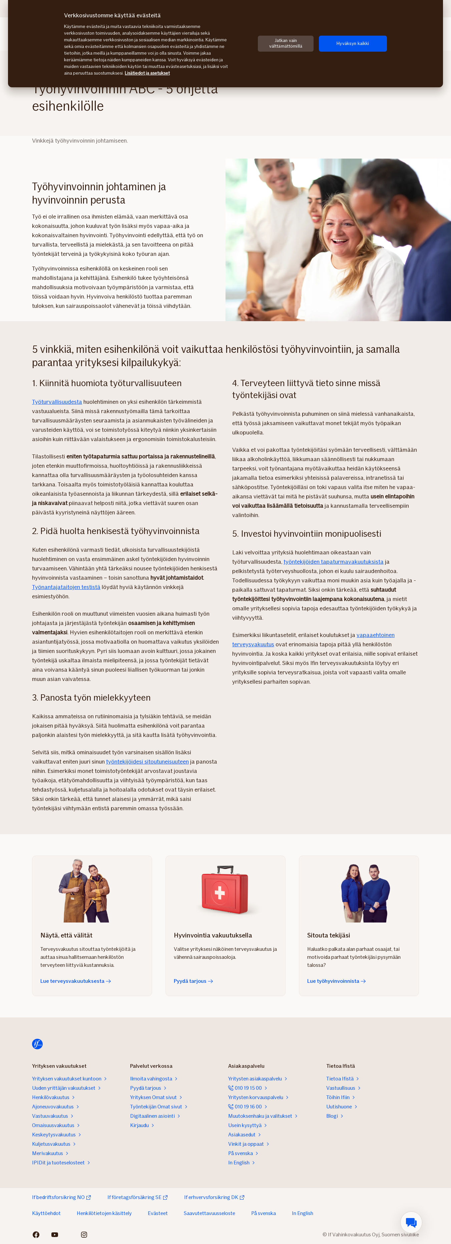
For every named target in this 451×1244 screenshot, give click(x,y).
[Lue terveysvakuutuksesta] (92, 889)
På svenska (263, 1213)
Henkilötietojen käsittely (104, 1213)
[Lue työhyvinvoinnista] (359, 889)
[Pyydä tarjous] (225, 889)
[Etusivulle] (37, 1044)
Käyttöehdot (46, 1213)
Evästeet (158, 1213)
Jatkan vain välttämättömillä (285, 43)
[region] (225, 43)
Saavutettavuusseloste (209, 1213)
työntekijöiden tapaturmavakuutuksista (334, 561)
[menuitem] (411, 1222)
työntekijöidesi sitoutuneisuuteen (147, 761)
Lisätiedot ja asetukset (147, 73)
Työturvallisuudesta (57, 401)
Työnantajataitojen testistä (66, 587)
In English (302, 1213)
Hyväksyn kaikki (353, 43)
